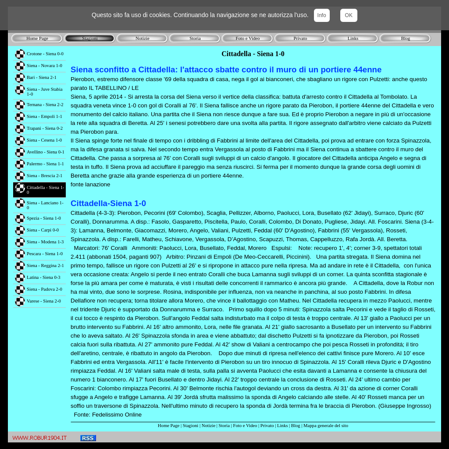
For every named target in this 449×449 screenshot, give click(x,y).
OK (349, 15)
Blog (295, 425)
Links (282, 425)
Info (321, 15)
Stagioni (191, 425)
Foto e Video (245, 425)
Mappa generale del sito (325, 425)
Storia (224, 425)
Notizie (208, 425)
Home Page (168, 425)
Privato (267, 425)
